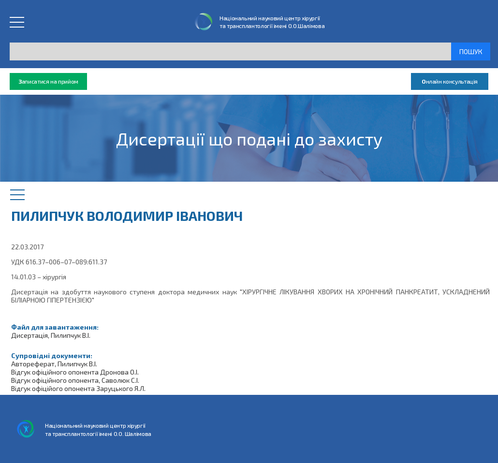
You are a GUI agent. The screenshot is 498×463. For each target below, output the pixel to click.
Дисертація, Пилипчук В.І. (50, 335)
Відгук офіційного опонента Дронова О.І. (75, 372)
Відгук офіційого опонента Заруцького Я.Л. (78, 388)
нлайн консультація (450, 81)
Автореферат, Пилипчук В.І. (54, 364)
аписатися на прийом (48, 81)
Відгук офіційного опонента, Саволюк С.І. (75, 380)
